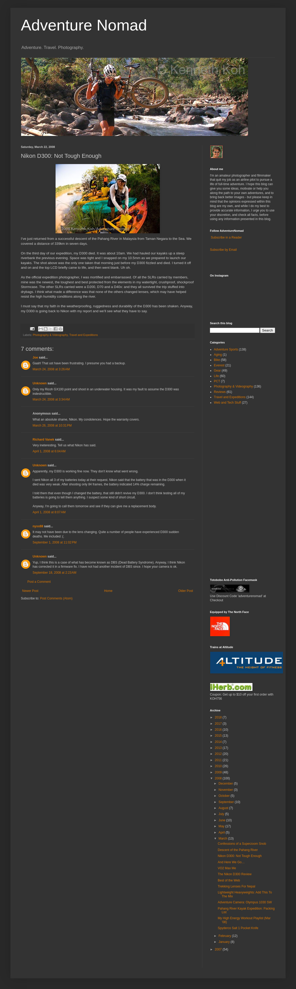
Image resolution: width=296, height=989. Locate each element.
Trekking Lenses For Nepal (236, 886)
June (222, 820)
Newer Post (30, 591)
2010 (219, 766)
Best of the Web (229, 880)
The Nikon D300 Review (234, 874)
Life (216, 376)
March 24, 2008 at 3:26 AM (51, 369)
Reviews (220, 392)
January (225, 942)
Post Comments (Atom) (56, 598)
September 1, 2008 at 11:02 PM (54, 542)
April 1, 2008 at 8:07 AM (49, 512)
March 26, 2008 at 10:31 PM (52, 425)
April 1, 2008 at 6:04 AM (49, 451)
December (226, 783)
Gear (217, 370)
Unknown (40, 383)
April (222, 832)
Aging (218, 354)
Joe (35, 357)
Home (108, 591)
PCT (217, 381)
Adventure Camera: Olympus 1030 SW (245, 902)
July (222, 814)
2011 (219, 760)
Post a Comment (39, 582)
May (222, 826)
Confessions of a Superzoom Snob (242, 844)
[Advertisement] (225, 491)
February (225, 936)
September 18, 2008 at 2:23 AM (54, 572)
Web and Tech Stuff (227, 402)
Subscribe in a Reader (226, 237)
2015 (219, 735)
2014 (219, 742)
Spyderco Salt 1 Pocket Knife (238, 928)
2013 (219, 748)
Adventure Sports (226, 349)
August (224, 808)
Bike (217, 360)
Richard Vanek (43, 439)
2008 (219, 778)
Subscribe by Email (223, 250)
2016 (219, 729)
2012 (219, 754)
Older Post (185, 591)
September (227, 802)
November (226, 790)
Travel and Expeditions (83, 334)
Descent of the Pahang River (238, 850)
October (225, 796)
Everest (219, 365)
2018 (219, 717)
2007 (219, 949)
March (223, 838)
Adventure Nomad (84, 25)
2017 (219, 723)
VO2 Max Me (227, 868)
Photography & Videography (50, 334)
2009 (219, 772)
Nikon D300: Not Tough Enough (240, 856)
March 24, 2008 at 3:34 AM (51, 399)
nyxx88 (38, 526)
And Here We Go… (231, 862)
